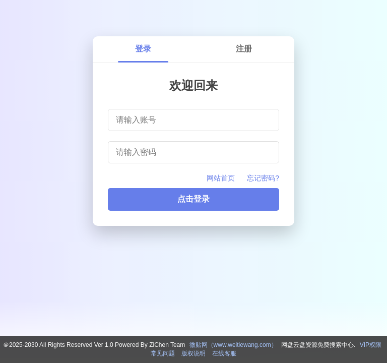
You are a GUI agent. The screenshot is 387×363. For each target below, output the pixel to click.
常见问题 (163, 353)
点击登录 (193, 199)
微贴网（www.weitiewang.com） (233, 344)
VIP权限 (370, 344)
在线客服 (224, 353)
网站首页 (221, 178)
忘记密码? (263, 178)
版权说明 (193, 353)
